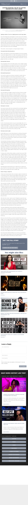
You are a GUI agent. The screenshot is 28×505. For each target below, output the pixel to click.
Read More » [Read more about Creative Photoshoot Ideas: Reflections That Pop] (6, 432)
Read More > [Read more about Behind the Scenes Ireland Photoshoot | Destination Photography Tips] (3, 316)
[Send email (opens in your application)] (16, 0)
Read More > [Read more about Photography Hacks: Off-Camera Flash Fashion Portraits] (3, 337)
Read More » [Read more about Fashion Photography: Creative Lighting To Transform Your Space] (6, 404)
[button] (14, 448)
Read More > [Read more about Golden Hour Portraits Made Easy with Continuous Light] (3, 295)
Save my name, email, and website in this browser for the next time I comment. (13, 363)
